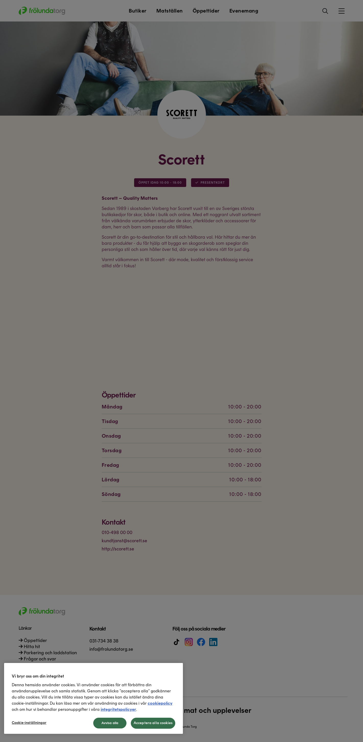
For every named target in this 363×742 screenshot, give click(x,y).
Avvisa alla (109, 723)
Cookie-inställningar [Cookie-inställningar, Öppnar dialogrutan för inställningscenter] (29, 723)
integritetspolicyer (118, 709)
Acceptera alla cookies (153, 723)
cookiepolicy (160, 703)
